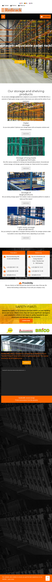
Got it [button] (48, 578)
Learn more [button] (11, 579)
